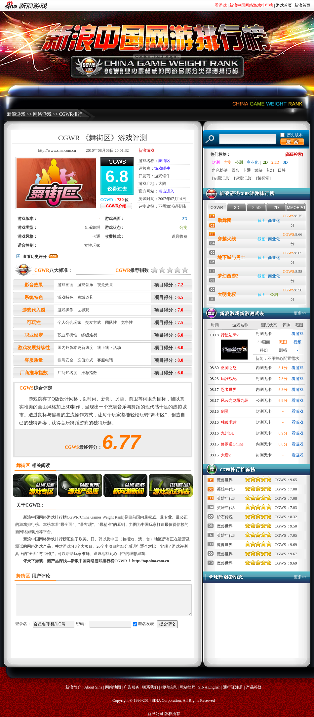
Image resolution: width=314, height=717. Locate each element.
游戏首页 (284, 5)
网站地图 (113, 687)
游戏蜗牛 (162, 168)
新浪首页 (302, 5)
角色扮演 (220, 170)
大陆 (162, 183)
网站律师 (187, 687)
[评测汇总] (243, 178)
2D (265, 162)
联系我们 (150, 687)
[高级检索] (294, 154)
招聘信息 (169, 687)
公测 (183, 227)
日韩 (282, 170)
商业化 (252, 162)
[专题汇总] (221, 178)
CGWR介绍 (116, 206)
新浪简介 (73, 687)
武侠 (258, 170)
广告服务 (131, 687)
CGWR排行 (70, 114)
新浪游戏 (16, 114)
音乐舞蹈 (92, 227)
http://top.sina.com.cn (150, 561)
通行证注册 (233, 687)
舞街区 (164, 160)
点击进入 (166, 191)
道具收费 (179, 236)
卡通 (96, 236)
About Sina (93, 687)
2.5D (275, 162)
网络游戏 (42, 114)
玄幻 (270, 170)
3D (184, 218)
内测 (227, 162)
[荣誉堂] (263, 178)
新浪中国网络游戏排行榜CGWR (51, 517)
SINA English (209, 687)
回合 (235, 170)
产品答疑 (254, 687)
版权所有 (172, 713)
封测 (216, 162)
